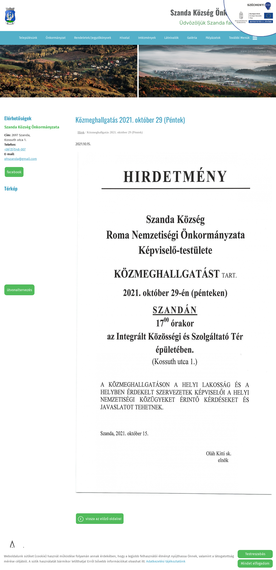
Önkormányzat (56, 37)
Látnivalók (171, 37)
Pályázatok (213, 37)
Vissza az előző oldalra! (103, 518)
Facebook (14, 171)
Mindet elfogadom (255, 563)
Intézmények (147, 37)
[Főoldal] (11, 16)
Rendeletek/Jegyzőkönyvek (92, 37)
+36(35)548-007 (15, 149)
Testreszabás (255, 554)
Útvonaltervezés (19, 289)
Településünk (28, 37)
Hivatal (125, 37)
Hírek (81, 132)
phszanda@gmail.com (20, 158)
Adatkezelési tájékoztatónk (165, 561)
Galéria (192, 37)
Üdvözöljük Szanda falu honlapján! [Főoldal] (212, 16)
